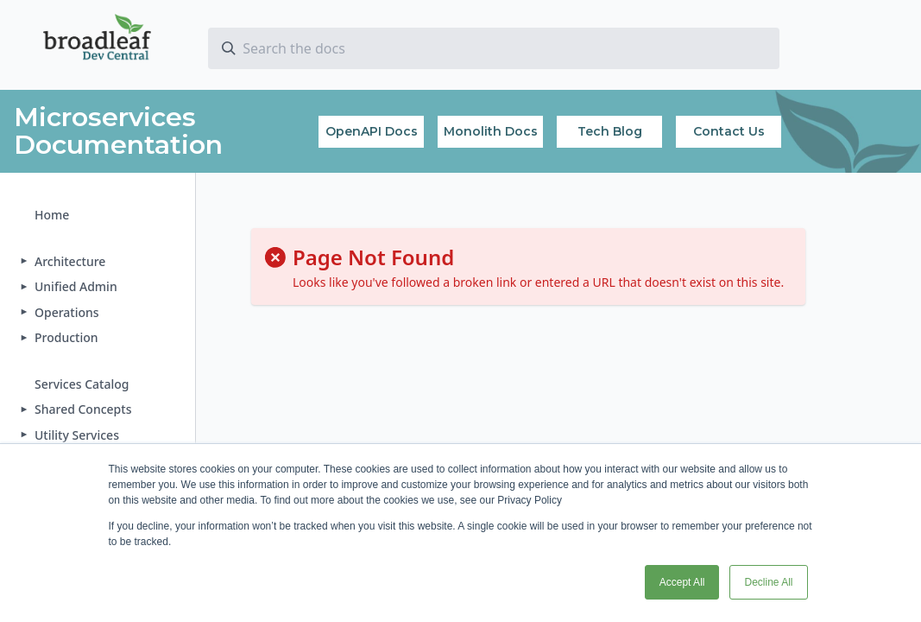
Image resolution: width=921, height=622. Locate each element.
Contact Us (729, 131)
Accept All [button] (682, 582)
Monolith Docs (491, 131)
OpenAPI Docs (371, 131)
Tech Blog (609, 131)
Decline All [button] (768, 582)
